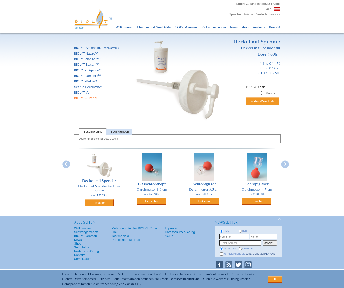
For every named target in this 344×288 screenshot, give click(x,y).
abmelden (248, 248)
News (234, 27)
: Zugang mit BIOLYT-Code (258, 3)
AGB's (169, 236)
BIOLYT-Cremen (185, 27)
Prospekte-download (126, 239)
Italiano (248, 14)
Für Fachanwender (213, 27)
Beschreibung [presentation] (92, 131)
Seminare (259, 27)
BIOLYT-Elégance (88, 70)
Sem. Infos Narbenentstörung (86, 249)
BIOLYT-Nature (86, 53)
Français (274, 14)
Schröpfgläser (204, 184)
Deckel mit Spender (99, 181)
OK (275, 279)
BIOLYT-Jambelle (88, 76)
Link (114, 232)
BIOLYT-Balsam (87, 64)
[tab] (92, 132)
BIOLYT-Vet (82, 92)
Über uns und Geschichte (154, 27)
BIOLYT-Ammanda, (97, 48)
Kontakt (274, 27)
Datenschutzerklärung (184, 279)
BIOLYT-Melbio (86, 81)
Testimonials (120, 236)
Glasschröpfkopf (152, 184)
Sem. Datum (82, 259)
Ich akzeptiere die (249, 254)
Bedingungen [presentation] (120, 131)
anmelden (230, 248)
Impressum (172, 228)
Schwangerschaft (86, 232)
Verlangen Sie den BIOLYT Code (134, 228)
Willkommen (124, 27)
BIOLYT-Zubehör (86, 98)
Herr (245, 231)
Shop (245, 27)
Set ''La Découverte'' (88, 87)
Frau (227, 231)
